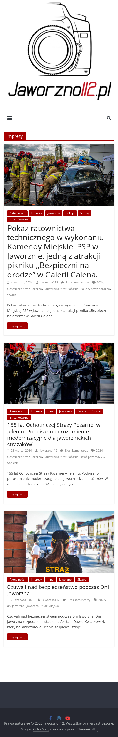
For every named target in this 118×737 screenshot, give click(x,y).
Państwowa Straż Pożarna (61, 289)
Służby (84, 213)
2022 (101, 600)
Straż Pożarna (19, 219)
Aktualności (17, 213)
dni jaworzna (15, 606)
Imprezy (36, 213)
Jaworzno (54, 213)
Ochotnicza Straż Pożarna (24, 289)
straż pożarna (100, 289)
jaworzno (32, 606)
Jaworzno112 (50, 282)
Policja (70, 213)
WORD (11, 295)
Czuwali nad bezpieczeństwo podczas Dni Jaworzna (58, 590)
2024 (100, 282)
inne (50, 411)
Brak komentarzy (75, 282)
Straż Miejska (50, 606)
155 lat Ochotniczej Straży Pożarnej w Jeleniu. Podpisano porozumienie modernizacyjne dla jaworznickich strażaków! (53, 434)
